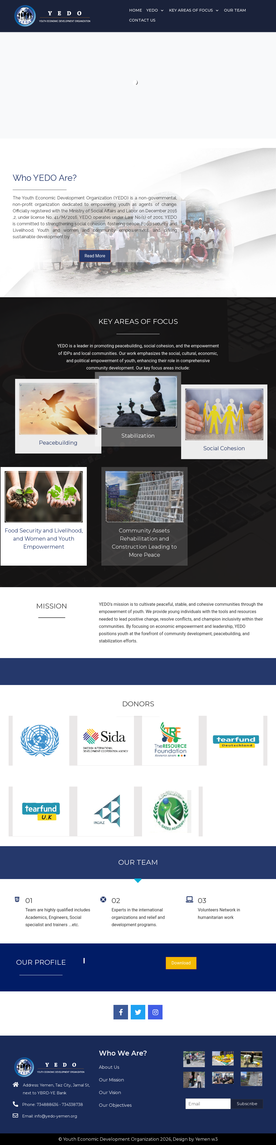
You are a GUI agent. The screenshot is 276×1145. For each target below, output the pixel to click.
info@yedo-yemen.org (55, 1116)
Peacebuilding (136, 443)
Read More (95, 255)
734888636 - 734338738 (60, 1104)
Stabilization (138, 369)
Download (181, 963)
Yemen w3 (206, 1139)
